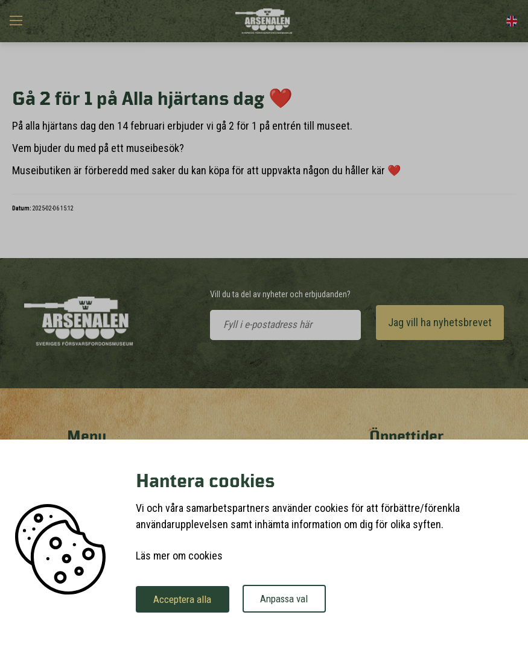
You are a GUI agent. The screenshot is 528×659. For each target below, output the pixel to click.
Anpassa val (299, 599)
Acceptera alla (187, 599)
